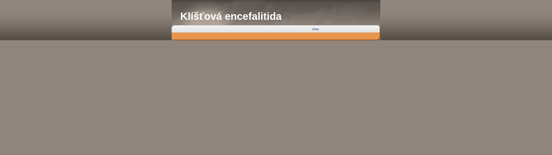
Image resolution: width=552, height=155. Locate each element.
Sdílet (315, 29)
